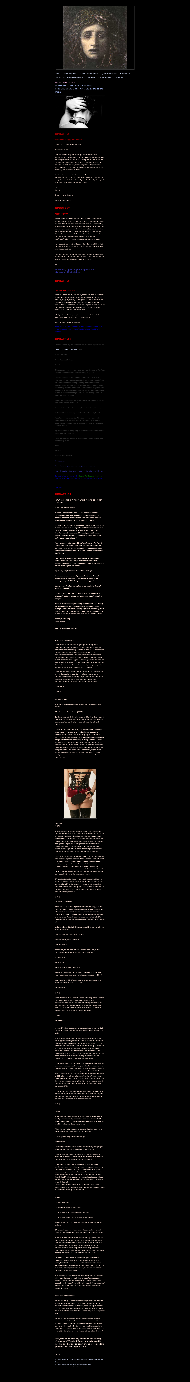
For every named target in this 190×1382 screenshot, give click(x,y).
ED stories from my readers (88, 74)
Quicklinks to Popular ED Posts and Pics (116, 74)
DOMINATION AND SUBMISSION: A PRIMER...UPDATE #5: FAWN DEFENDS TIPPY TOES (79, 89)
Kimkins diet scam (105, 78)
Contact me (119, 78)
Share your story (69, 74)
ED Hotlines (91, 78)
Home (58, 74)
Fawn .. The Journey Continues (66, 350)
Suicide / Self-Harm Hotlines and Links (69, 78)
